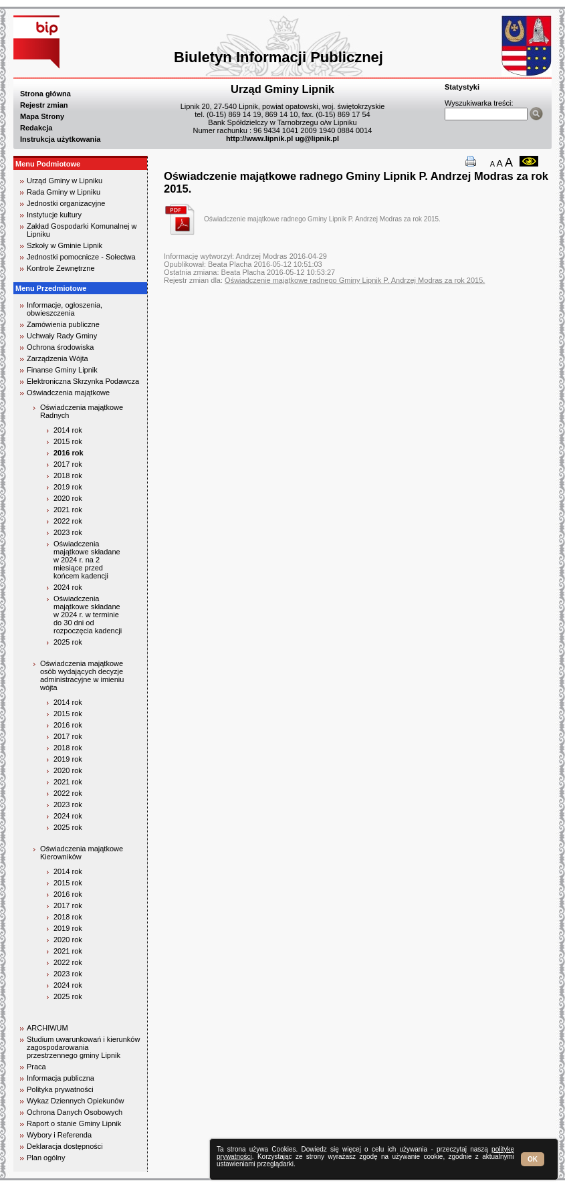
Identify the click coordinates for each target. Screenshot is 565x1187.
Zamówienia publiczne (63, 324)
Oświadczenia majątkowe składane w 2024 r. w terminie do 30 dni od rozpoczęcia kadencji (87, 615)
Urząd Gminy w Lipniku (64, 181)
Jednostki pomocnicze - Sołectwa (81, 257)
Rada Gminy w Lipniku (63, 192)
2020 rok (67, 498)
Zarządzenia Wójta (57, 358)
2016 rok (68, 453)
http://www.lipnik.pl (259, 138)
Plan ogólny (46, 1158)
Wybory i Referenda (59, 1135)
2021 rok (67, 510)
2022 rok (67, 521)
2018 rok (67, 475)
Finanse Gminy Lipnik (62, 370)
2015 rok (67, 441)
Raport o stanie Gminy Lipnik (74, 1123)
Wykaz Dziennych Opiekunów (75, 1101)
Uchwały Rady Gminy (62, 336)
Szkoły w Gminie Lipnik (64, 245)
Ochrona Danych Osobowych (74, 1112)
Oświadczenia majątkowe (68, 393)
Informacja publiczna (60, 1078)
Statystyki (462, 87)
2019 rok (67, 487)
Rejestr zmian (44, 105)
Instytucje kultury (54, 215)
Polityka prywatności (60, 1089)
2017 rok (67, 464)
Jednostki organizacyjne (66, 203)
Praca (36, 1067)
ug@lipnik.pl (317, 138)
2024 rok (67, 587)
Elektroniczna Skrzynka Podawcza (83, 381)
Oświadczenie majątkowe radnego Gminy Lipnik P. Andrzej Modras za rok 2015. (322, 219)
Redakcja (36, 128)
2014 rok (67, 430)
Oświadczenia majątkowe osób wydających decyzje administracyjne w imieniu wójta (82, 675)
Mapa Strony (42, 116)
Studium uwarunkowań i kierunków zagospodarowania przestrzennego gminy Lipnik (83, 1047)
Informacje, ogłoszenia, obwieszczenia (64, 309)
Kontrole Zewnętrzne (61, 268)
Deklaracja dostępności (65, 1146)
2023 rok (67, 532)
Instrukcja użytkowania (60, 139)
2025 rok (67, 642)
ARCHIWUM (47, 1028)
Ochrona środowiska (60, 347)
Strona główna (45, 94)
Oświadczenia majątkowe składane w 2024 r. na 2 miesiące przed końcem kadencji (86, 560)
